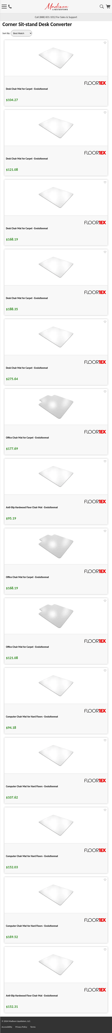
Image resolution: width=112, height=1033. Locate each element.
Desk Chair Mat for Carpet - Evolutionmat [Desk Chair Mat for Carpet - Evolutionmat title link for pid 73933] (27, 88)
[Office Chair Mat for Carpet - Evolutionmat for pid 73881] (56, 558)
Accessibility (7, 1027)
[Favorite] (105, 43)
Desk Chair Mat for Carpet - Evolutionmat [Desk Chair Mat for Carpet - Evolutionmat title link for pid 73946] (27, 158)
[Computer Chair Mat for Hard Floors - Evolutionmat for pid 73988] (56, 835)
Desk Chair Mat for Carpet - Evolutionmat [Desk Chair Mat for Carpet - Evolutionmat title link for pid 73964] (27, 367)
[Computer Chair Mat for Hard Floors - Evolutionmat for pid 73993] (56, 905)
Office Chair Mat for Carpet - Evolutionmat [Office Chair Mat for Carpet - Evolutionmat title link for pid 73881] (27, 577)
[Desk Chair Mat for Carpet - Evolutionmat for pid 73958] (56, 277)
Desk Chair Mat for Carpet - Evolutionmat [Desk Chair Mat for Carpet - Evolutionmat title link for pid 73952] (27, 228)
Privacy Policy (21, 1027)
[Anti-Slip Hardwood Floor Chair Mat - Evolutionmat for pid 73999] (56, 486)
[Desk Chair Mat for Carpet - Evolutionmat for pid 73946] (56, 138)
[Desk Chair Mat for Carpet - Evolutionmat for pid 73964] (56, 347)
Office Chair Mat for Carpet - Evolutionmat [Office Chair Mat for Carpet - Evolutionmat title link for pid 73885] (27, 437)
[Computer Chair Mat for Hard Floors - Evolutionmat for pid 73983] (56, 765)
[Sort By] (21, 33)
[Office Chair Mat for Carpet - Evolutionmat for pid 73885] (56, 418)
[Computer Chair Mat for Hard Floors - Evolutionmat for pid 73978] (56, 696)
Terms (33, 1027)
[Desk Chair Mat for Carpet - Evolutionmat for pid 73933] (56, 68)
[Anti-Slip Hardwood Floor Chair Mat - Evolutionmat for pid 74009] (56, 975)
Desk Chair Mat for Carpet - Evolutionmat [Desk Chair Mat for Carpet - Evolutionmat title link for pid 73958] (27, 298)
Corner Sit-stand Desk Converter (37, 24)
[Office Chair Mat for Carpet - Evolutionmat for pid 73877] (56, 627)
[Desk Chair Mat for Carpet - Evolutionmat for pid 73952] (56, 207)
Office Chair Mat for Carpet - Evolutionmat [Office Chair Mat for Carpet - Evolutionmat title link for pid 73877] (27, 646)
